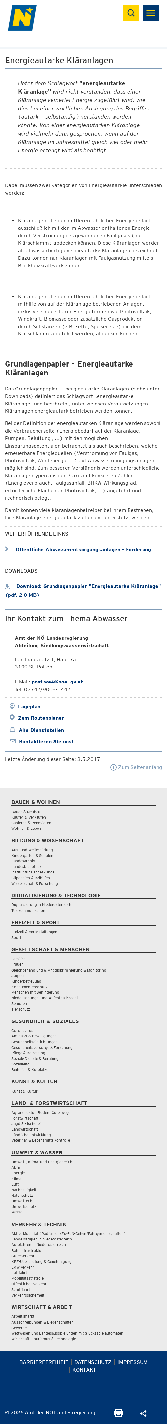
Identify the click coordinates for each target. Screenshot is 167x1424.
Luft (15, 1184)
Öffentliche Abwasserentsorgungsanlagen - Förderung (78, 549)
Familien (18, 958)
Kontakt (84, 1370)
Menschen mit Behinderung (35, 992)
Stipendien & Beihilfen (30, 877)
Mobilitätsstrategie (27, 1278)
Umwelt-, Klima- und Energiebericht (42, 1161)
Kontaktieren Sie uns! (46, 742)
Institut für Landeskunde (32, 872)
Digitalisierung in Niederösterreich (41, 904)
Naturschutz (22, 1195)
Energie (18, 1172)
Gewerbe (19, 1327)
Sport (16, 937)
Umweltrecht (22, 1200)
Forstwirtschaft (24, 1118)
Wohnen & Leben (26, 828)
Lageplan (29, 706)
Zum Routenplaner (41, 718)
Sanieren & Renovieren (31, 822)
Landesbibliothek (26, 866)
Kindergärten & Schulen (32, 855)
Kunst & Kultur (24, 1091)
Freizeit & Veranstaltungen (34, 931)
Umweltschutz (23, 1206)
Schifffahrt (20, 1289)
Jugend (18, 975)
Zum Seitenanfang (136, 767)
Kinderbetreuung (26, 981)
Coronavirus (22, 1030)
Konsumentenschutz (29, 986)
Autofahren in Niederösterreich (38, 1244)
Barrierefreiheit (43, 1362)
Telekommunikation (28, 910)
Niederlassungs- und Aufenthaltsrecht (44, 997)
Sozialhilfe (20, 1064)
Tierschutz (20, 1009)
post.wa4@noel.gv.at (57, 682)
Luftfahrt (19, 1272)
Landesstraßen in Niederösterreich (41, 1239)
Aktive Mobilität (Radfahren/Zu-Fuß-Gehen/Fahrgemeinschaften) (68, 1233)
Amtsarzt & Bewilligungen (34, 1036)
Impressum (132, 1362)
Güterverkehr (23, 1256)
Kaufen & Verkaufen (28, 817)
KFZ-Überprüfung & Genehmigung (41, 1261)
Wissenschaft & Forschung (34, 883)
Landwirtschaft (24, 1129)
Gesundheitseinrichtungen (34, 1041)
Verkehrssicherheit (27, 1295)
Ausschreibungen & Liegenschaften (42, 1322)
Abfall (16, 1167)
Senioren (19, 1003)
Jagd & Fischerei (26, 1123)
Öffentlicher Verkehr (29, 1283)
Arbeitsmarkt (22, 1316)
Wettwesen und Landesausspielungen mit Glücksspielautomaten (67, 1333)
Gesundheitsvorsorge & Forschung (42, 1047)
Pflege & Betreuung (28, 1052)
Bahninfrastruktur (27, 1250)
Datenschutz (93, 1362)
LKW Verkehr (22, 1267)
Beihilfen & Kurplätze (29, 1069)
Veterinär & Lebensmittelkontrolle (40, 1140)
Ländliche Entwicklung (31, 1134)
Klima (16, 1178)
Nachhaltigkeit (23, 1189)
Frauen (17, 964)
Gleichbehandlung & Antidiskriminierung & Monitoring (58, 970)
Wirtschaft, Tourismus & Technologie (43, 1338)
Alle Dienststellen (41, 730)
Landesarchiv (23, 861)
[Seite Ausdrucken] (118, 1415)
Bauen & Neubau (25, 811)
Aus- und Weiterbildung (32, 849)
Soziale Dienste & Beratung (35, 1058)
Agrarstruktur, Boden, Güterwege (40, 1112)
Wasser (17, 1212)
